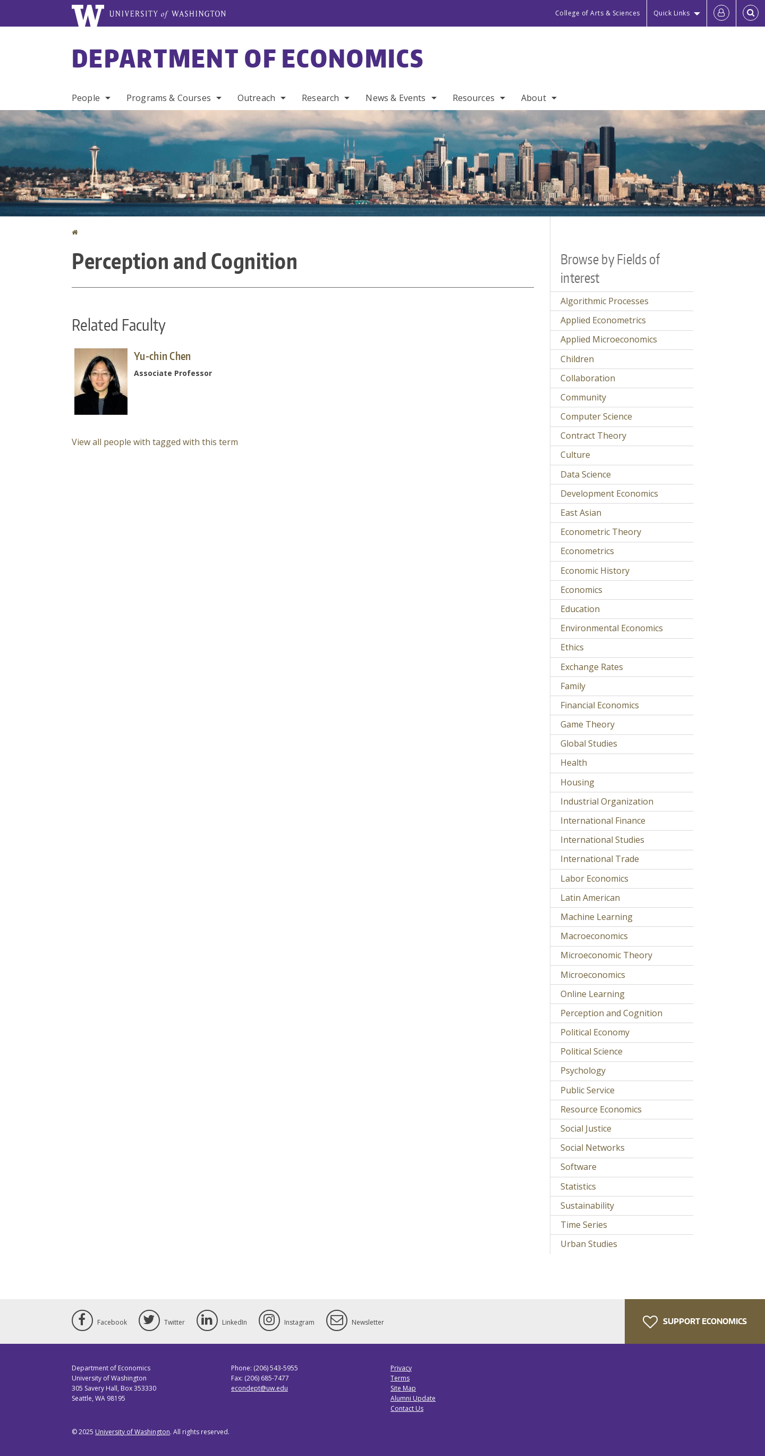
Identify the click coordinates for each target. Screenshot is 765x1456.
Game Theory (587, 724)
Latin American (590, 897)
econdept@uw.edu (259, 1388)
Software (578, 1167)
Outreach (256, 98)
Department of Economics (248, 58)
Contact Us (406, 1408)
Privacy (401, 1368)
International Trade (599, 859)
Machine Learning (596, 917)
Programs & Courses (168, 98)
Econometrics (587, 551)
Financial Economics (599, 705)
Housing (577, 782)
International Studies (602, 840)
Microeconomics (592, 975)
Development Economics (609, 493)
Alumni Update (413, 1398)
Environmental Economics (611, 628)
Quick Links (671, 13)
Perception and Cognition (611, 1013)
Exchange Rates (591, 667)
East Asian (580, 512)
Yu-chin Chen (162, 356)
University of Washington (132, 1431)
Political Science (591, 1051)
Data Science (585, 474)
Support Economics (695, 1322)
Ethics (572, 647)
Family (572, 686)
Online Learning (592, 994)
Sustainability (587, 1205)
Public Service (587, 1090)
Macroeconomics (594, 936)
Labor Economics (594, 878)
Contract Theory (593, 435)
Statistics (578, 1186)
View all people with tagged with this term (155, 442)
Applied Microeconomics (608, 339)
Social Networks (592, 1147)
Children (577, 359)
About (533, 98)
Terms (400, 1378)
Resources (474, 98)
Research (320, 98)
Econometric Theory (600, 532)
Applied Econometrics (603, 320)
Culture (575, 455)
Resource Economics (601, 1109)
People (86, 98)
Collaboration (587, 378)
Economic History (595, 570)
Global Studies (588, 743)
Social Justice (585, 1128)
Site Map (403, 1388)
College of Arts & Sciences (597, 13)
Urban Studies (588, 1244)
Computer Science (596, 416)
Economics (581, 590)
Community (583, 397)
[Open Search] (750, 13)
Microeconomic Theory (606, 955)
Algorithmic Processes (604, 301)
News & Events (396, 98)
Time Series (583, 1225)
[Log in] (721, 13)
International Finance (602, 820)
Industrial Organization (606, 801)
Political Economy (595, 1032)
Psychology (583, 1070)
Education (580, 609)
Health (573, 762)
